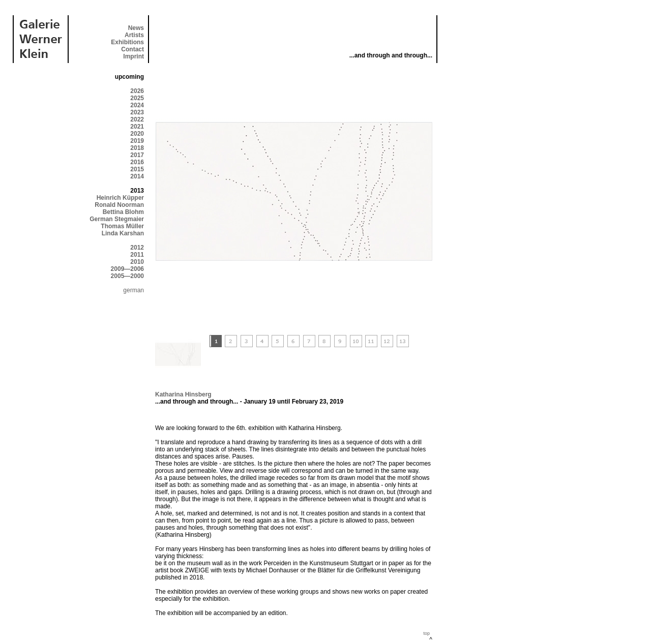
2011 (137, 254)
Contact (132, 49)
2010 (137, 261)
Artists (134, 35)
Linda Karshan (123, 233)
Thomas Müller (122, 226)
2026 (137, 91)
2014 (137, 176)
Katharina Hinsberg (183, 394)
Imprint (133, 56)
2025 (137, 98)
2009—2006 (127, 268)
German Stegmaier (117, 219)
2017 (137, 155)
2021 (137, 126)
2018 (137, 147)
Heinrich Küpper (120, 197)
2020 (137, 133)
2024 (137, 105)
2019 (137, 140)
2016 (137, 162)
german (133, 290)
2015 (137, 169)
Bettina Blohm (123, 212)
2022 (137, 119)
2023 (137, 112)
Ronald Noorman (119, 204)
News (136, 28)
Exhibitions (127, 42)
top (426, 633)
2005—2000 (127, 276)
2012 (137, 247)
